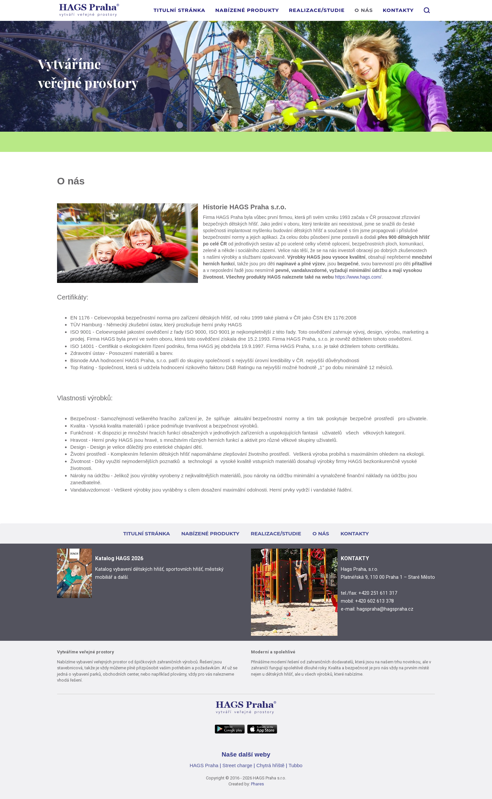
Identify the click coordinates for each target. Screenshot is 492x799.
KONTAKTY (398, 10)
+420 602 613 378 (374, 601)
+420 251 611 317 (377, 593)
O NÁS (363, 10)
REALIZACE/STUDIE (316, 10)
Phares (257, 783)
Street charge (237, 765)
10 (299, 125)
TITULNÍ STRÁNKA (179, 10)
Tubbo (295, 765)
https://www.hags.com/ (358, 277)
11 (312, 125)
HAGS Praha (204, 765)
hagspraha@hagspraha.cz (385, 609)
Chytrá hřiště (270, 765)
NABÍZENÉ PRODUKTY (247, 10)
